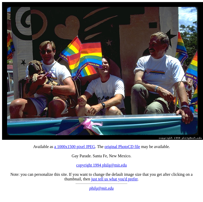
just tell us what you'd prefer (114, 179)
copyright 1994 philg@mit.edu (101, 165)
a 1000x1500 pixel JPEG (74, 146)
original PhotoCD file (122, 146)
